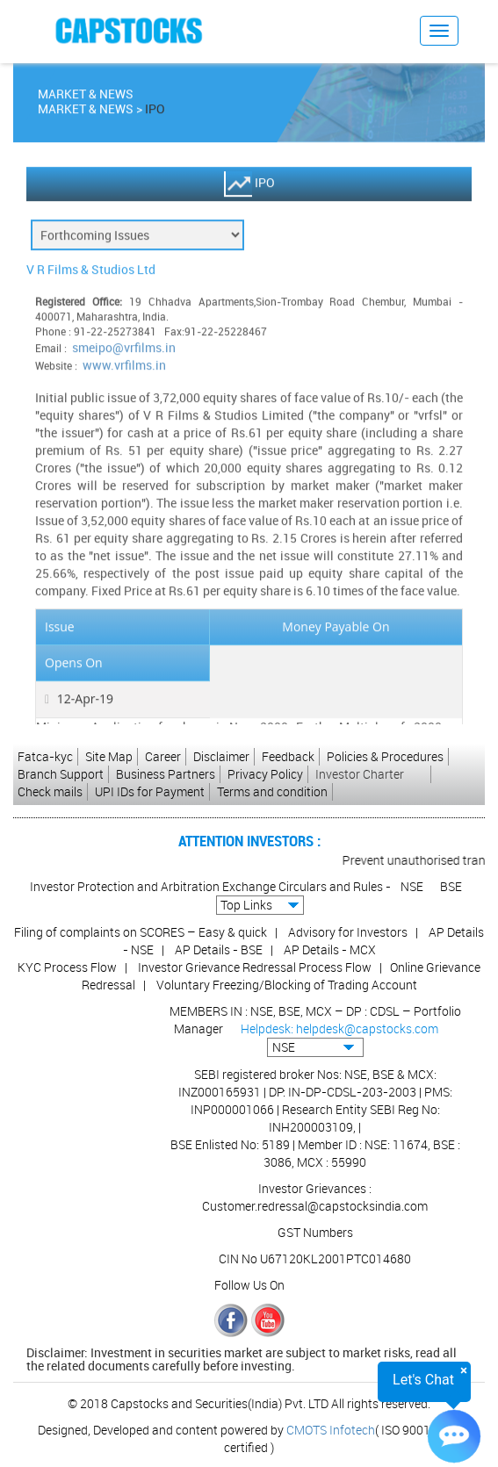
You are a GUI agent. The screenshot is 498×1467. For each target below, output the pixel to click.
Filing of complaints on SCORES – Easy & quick (140, 932)
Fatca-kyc (45, 756)
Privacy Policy (265, 774)
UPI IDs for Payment (150, 791)
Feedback (288, 756)
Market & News (86, 111)
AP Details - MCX (330, 949)
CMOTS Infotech (330, 1429)
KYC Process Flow (67, 967)
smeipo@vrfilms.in (124, 350)
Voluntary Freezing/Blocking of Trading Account (286, 984)
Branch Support (61, 774)
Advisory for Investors (348, 932)
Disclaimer (221, 756)
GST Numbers (315, 1232)
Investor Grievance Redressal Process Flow (255, 967)
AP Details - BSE (219, 949)
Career (163, 756)
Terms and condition (272, 791)
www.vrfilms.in (124, 367)
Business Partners (165, 774)
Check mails (50, 791)
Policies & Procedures (385, 756)
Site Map (109, 756)
